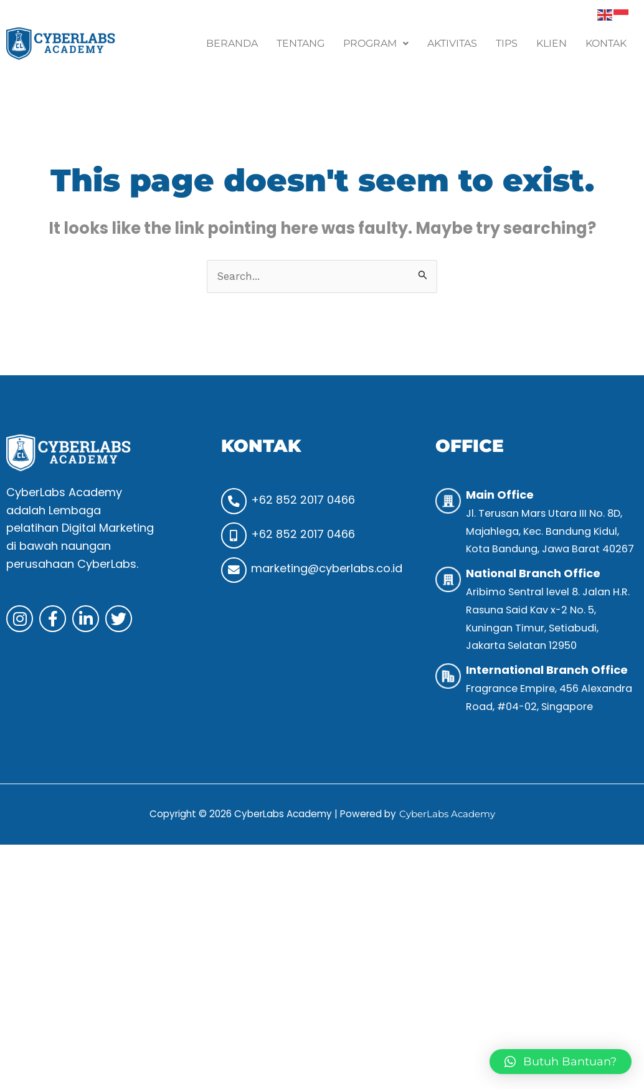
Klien (551, 43)
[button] (376, 43)
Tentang (300, 43)
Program (376, 43)
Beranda (232, 43)
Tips (507, 43)
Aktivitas (452, 43)
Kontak (606, 43)
